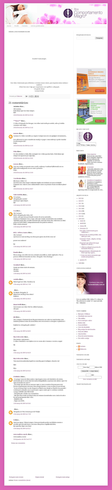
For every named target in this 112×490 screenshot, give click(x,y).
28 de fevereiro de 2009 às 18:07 (23, 189)
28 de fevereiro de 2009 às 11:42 (23, 127)
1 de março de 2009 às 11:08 (22, 246)
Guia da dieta (82, 334)
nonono (16, 133)
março (82, 226)
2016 (80, 206)
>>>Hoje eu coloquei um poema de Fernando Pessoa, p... (90, 248)
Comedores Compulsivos (94, 181)
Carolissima (17, 178)
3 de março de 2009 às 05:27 (22, 428)
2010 (80, 217)
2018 (80, 201)
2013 (80, 214)
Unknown (83, 350)
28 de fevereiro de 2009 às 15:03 (23, 172)
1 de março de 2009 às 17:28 (22, 284)
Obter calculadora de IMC (90, 380)
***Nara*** (17, 121)
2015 (80, 209)
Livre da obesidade (84, 328)
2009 (80, 219)
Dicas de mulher (83, 332)
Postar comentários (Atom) (22, 480)
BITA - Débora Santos (20, 232)
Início (9, 26)
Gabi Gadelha (18, 194)
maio (82, 221)
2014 (80, 211)
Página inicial (39, 477)
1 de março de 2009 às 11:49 (22, 259)
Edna (15, 151)
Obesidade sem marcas (85, 317)
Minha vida (81, 323)
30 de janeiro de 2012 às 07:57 (22, 439)
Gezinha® (16, 265)
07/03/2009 (90, 168)
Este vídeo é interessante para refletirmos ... (89, 232)
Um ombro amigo (83, 339)
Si (14, 420)
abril (81, 224)
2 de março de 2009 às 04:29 (22, 353)
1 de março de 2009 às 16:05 (22, 273)
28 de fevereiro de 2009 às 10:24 (23, 115)
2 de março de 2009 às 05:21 (22, 371)
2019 (80, 199)
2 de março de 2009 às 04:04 (22, 311)
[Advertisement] (39, 460)
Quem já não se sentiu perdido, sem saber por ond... (90, 236)
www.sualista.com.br (20, 434)
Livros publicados (37, 26)
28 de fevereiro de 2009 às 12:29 (23, 145)
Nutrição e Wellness (84, 314)
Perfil (16, 26)
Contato (25, 26)
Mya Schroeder (18, 337)
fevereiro (83, 229)
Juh (14, 317)
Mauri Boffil (17, 304)
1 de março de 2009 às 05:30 (22, 205)
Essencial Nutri (82, 325)
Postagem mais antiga (62, 477)
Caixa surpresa (91, 155)
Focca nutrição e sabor (85, 321)
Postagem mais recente (16, 477)
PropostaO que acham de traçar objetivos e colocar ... (89, 244)
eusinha (16, 279)
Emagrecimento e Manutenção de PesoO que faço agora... (90, 252)
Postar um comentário (18, 443)
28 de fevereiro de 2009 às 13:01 (23, 158)
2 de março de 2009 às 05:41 (22, 403)
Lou (14, 211)
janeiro (82, 260)
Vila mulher (81, 319)
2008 (80, 264)
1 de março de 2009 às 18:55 (22, 298)
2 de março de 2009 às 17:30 (22, 414)
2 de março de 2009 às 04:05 (22, 331)
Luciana (82, 347)
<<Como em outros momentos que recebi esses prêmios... (90, 256)
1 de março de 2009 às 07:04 (22, 227)
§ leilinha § (17, 376)
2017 (80, 204)
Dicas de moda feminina (85, 336)
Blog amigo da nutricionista (86, 330)
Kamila (15, 252)
